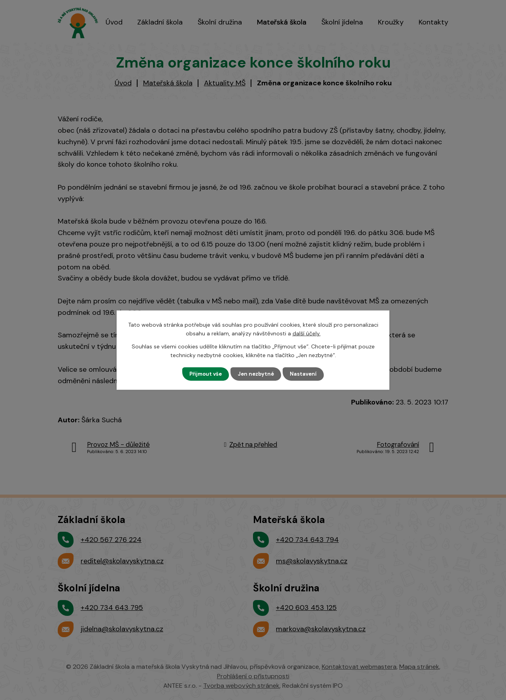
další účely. (307, 333)
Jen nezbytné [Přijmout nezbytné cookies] (257, 373)
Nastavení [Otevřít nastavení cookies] (306, 373)
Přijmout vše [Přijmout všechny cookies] (204, 373)
